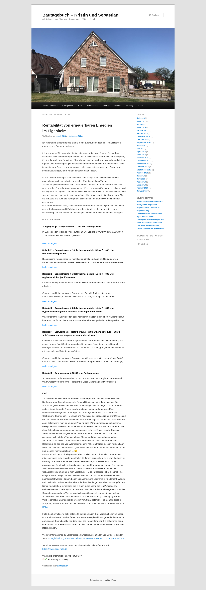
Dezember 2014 (143, 136)
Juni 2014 (141, 145)
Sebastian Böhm (76, 136)
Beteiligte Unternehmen (112, 105)
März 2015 (141, 127)
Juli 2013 (141, 176)
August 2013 (142, 173)
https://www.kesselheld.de (54, 549)
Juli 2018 (141, 118)
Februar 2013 (142, 188)
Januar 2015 (142, 133)
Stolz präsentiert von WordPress (103, 580)
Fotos (80, 105)
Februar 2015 (142, 130)
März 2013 (141, 185)
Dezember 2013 (143, 161)
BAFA (45, 507)
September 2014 (144, 142)
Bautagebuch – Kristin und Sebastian (80, 15)
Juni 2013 (141, 179)
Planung (129, 105)
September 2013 (144, 170)
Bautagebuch (67, 105)
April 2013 (141, 182)
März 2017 (141, 121)
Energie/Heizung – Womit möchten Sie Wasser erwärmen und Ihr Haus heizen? (86, 538)
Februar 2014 (142, 158)
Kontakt (141, 105)
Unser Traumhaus (50, 105)
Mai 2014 (140, 149)
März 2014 (141, 155)
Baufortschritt (92, 105)
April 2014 (141, 152)
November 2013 (143, 164)
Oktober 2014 (142, 139)
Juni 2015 (141, 124)
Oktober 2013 (142, 167)
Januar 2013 (142, 191)
